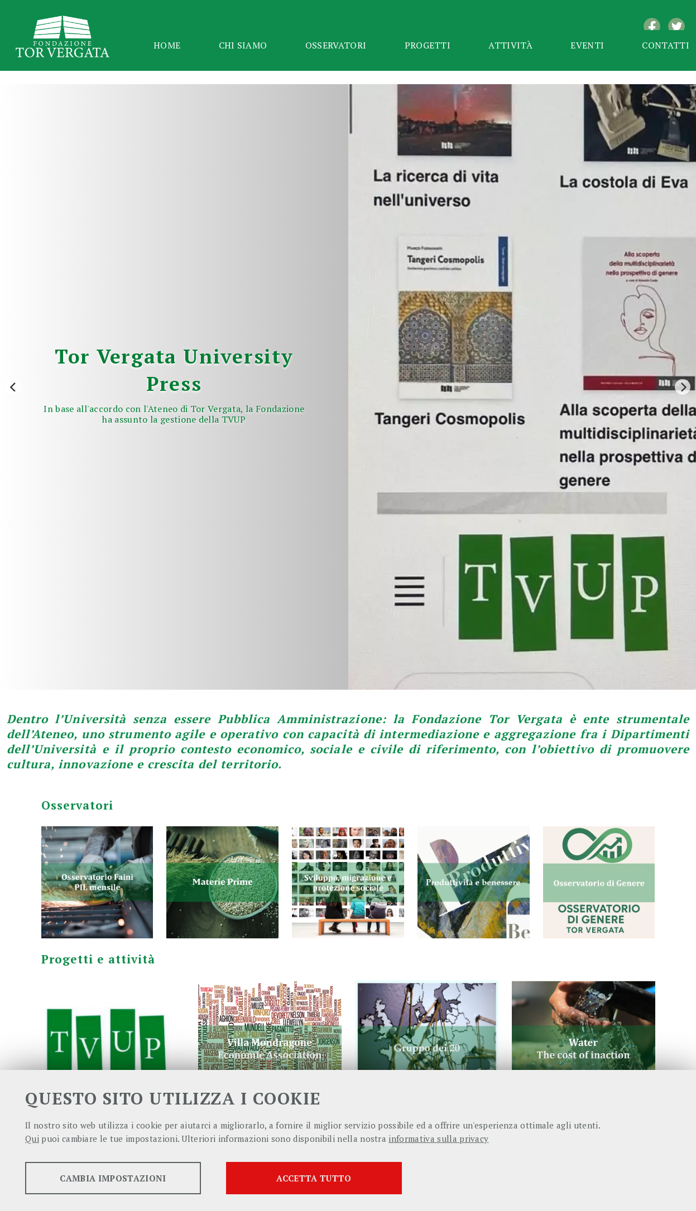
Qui (32, 1138)
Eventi (587, 45)
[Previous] (13, 387)
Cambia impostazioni (113, 1178)
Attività (510, 45)
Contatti (665, 45)
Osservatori (336, 45)
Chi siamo (243, 45)
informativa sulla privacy (438, 1138)
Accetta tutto (313, 1178)
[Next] (682, 387)
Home (166, 45)
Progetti (428, 45)
